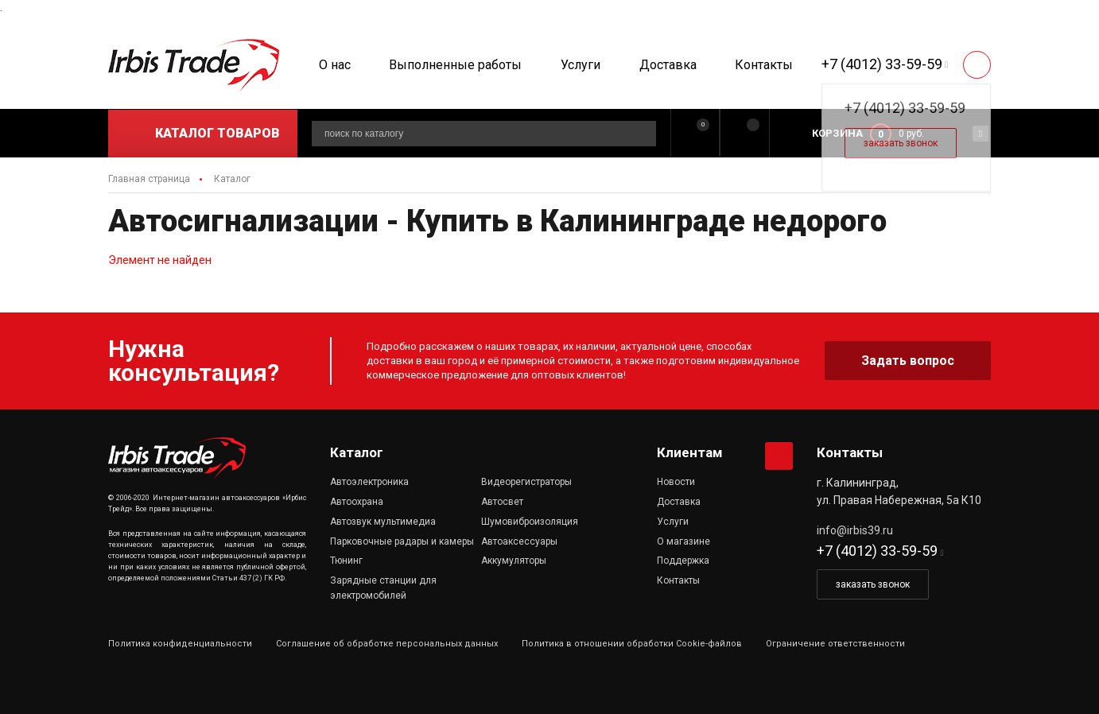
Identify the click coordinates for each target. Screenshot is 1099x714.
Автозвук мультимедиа (383, 521)
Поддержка (683, 560)
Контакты (764, 64)
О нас (335, 64)
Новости (676, 481)
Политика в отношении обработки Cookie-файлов (632, 643)
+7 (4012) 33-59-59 (881, 64)
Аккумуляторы (513, 560)
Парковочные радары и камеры (402, 541)
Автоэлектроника (369, 481)
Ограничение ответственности (835, 643)
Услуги (580, 64)
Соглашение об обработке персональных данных (387, 643)
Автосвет (502, 501)
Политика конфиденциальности (180, 643)
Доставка (668, 64)
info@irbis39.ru (855, 530)
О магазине (683, 541)
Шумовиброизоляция (529, 521)
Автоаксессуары (519, 541)
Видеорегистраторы (526, 481)
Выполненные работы (455, 64)
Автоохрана (356, 501)
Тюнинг (346, 560)
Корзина (837, 133)
